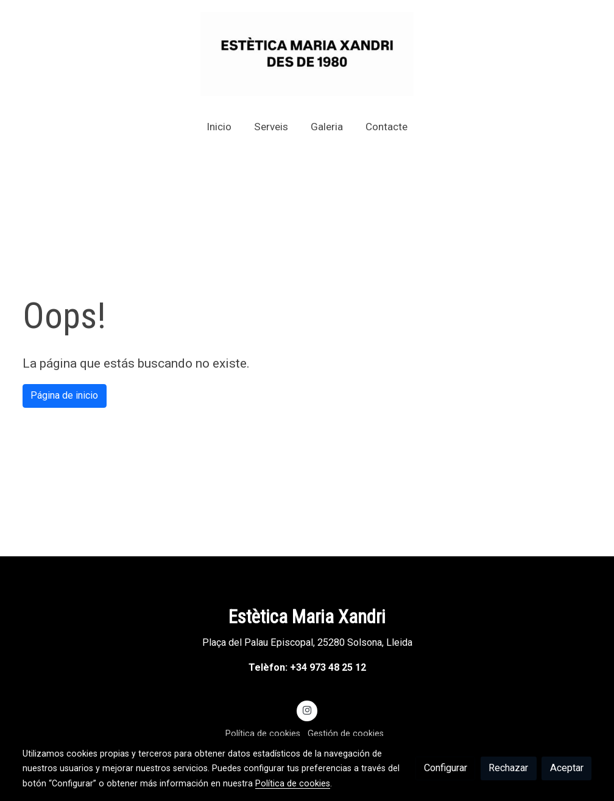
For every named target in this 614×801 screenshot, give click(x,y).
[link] (307, 54)
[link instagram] (307, 710)
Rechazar (508, 768)
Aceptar (567, 768)
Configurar (445, 768)
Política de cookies (262, 733)
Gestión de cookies (346, 733)
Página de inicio (64, 395)
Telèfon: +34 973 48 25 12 (307, 667)
